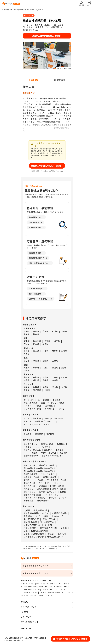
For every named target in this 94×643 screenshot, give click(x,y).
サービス (48, 524)
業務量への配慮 (50, 477)
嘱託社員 (27, 421)
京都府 (36, 367)
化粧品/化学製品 (59, 513)
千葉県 (47, 341)
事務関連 (56, 399)
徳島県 (26, 380)
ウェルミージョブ (28, 583)
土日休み (48, 449)
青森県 (36, 331)
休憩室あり (28, 488)
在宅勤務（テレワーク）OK (36, 446)
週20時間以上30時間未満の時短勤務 (39, 471)
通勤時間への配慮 (31, 477)
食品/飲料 (28, 516)
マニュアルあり (52, 494)
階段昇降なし (29, 491)
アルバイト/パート (32, 424)
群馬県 (45, 344)
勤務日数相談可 (30, 474)
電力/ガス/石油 (47, 522)
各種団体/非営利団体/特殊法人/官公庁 (40, 527)
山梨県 (64, 350)
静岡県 (36, 360)
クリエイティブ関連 (32, 408)
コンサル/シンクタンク (34, 536)
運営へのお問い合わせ (47, 622)
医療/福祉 (62, 533)
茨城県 (26, 344)
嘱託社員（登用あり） (45, 421)
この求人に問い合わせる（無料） (47, 35)
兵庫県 (45, 367)
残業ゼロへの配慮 (47, 465)
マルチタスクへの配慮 (56, 479)
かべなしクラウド (46, 595)
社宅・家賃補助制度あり (52, 455)
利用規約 (47, 612)
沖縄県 (47, 390)
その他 (61, 408)
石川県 (45, 350)
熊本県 (55, 387)
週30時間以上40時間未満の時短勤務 (39, 468)
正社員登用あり (30, 443)
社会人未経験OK (31, 455)
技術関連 (49, 405)
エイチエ (42, 592)
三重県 (55, 360)
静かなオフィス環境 (57, 497)
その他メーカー (58, 516)
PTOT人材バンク (31, 592)
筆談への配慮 (29, 485)
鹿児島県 (37, 390)
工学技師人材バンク (49, 589)
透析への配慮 (43, 488)
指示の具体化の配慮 (32, 494)
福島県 (36, 334)
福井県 (55, 350)
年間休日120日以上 (32, 449)
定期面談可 (44, 485)
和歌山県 (27, 370)
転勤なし (61, 443)
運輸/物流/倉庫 (30, 522)
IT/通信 (27, 510)
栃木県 (36, 344)
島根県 (36, 377)
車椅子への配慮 (59, 488)
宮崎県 (26, 390)
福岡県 (26, 387)
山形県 (26, 334)
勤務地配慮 (28, 500)
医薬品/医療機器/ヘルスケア (36, 513)
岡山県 (45, 377)
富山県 (36, 350)
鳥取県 (26, 377)
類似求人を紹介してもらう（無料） (47, 165)
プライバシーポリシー (47, 607)
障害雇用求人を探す (36, 546)
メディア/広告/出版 (32, 524)
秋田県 (64, 331)
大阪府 (26, 367)
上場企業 (59, 449)
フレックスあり (48, 474)
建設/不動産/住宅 (31, 519)
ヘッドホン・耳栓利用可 (34, 497)
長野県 (26, 353)
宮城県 (55, 331)
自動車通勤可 (43, 500)
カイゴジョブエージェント (46, 583)
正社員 (26, 418)
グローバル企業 (30, 452)
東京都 (26, 341)
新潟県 (26, 350)
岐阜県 (26, 360)
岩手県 (45, 331)
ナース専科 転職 (30, 586)
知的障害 (50, 434)
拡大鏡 (63, 491)
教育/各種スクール (55, 536)
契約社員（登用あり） (54, 418)
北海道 (26, 331)
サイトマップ (47, 617)
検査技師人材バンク (32, 589)
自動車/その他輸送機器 (34, 533)
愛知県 (45, 360)
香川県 (36, 380)
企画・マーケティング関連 (52, 402)
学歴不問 (63, 452)
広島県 (55, 377)
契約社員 (37, 418)
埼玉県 (57, 341)
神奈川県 (37, 341)
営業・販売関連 (30, 402)
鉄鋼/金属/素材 (40, 510)
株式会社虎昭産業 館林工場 (54, 546)
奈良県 (55, 367)
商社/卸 (50, 533)
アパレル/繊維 (42, 516)
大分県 (64, 387)
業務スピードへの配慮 (33, 479)
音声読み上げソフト (48, 491)
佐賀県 (36, 387)
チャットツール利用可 (49, 482)
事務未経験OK (47, 443)
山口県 (64, 377)
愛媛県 (45, 380)
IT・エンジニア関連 (32, 405)
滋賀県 (64, 367)
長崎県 (45, 387)
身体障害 (27, 434)
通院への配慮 (29, 465)
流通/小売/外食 (49, 519)
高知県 (55, 380)
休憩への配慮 (58, 485)
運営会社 (47, 602)
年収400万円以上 (48, 452)
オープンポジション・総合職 (36, 399)
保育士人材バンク (45, 586)
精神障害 (39, 434)
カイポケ (33, 595)
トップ (25, 546)
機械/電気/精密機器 (39, 530)
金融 (26, 530)
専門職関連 (49, 408)
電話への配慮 (29, 482)
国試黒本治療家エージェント (59, 592)
